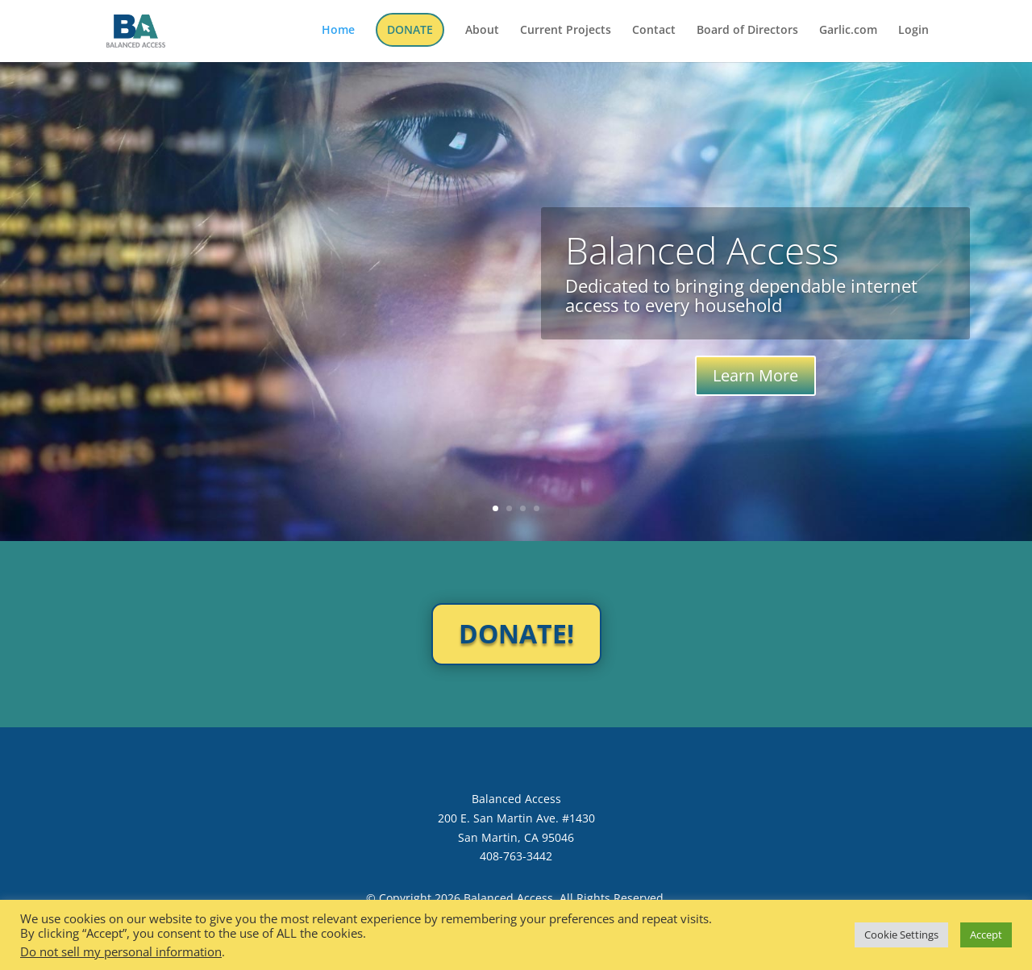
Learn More (755, 375)
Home (338, 30)
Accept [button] (986, 934)
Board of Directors (747, 30)
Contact (654, 30)
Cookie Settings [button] (901, 934)
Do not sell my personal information (121, 951)
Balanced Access (701, 250)
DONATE (410, 29)
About (482, 30)
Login (913, 30)
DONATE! (516, 633)
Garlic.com (848, 30)
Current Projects (565, 30)
